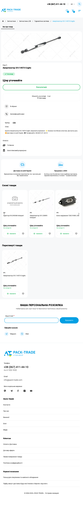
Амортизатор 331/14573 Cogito (14, 275)
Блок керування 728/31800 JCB (67, 215)
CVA (14, 123)
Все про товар (8, 27)
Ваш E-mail (9, 316)
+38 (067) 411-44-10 (56, 4)
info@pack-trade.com (13, 380)
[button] (4, 214)
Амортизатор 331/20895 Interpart (38, 216)
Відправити (69, 320)
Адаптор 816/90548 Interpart (13, 215)
